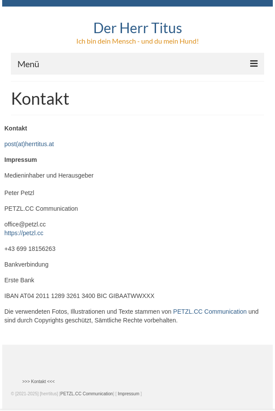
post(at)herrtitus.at (29, 143)
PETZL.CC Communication (210, 311)
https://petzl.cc (23, 232)
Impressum (128, 393)
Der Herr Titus (137, 27)
